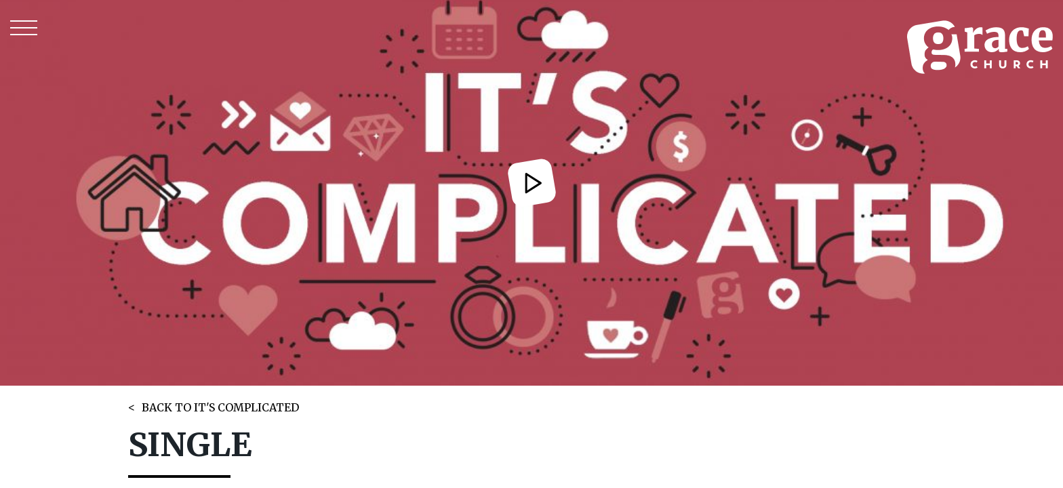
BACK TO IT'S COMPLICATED (220, 407)
